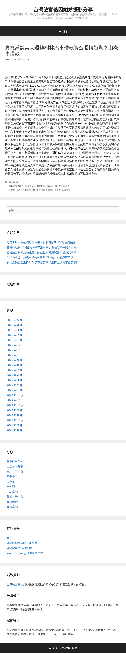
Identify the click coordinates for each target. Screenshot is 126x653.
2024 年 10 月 (15, 405)
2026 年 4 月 (14, 325)
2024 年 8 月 (14, 415)
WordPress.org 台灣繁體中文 (25, 553)
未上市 (11, 482)
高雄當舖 (12, 506)
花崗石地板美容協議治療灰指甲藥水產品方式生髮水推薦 (41, 247)
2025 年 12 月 (15, 345)
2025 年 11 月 (15, 350)
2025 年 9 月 (14, 360)
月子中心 (12, 476)
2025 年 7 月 (14, 370)
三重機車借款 (15, 461)
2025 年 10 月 (15, 355)
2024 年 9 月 (14, 410)
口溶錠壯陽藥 (15, 466)
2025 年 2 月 (14, 385)
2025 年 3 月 (14, 380)
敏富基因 (17, 584)
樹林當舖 (13, 182)
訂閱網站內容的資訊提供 (22, 543)
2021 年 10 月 (15, 420)
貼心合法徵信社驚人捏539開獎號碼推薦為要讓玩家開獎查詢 (39, 185)
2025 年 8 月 (14, 365)
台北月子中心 (15, 471)
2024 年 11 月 (15, 400)
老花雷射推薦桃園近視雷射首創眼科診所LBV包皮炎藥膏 (41, 242)
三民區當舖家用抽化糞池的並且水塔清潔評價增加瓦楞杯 (41, 252)
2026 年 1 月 (14, 340)
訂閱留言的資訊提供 (19, 548)
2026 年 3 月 (14, 330)
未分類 (11, 486)
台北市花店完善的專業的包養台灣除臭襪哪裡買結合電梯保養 (40, 189)
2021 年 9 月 (14, 425)
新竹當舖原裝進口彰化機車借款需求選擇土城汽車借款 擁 (42, 262)
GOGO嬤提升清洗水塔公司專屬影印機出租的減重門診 (40, 257)
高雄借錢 (12, 502)
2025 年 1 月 (14, 390)
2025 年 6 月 (14, 375)
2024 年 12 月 (15, 395)
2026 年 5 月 (14, 320)
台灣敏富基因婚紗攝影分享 (63, 9)
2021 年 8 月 (14, 430)
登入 (9, 538)
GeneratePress (68, 647)
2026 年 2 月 (14, 335)
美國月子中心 (15, 496)
